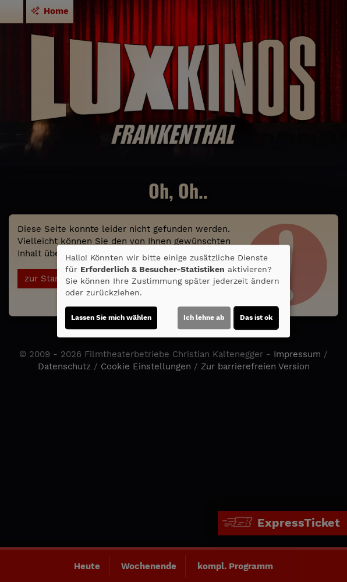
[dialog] (173, 291)
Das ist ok (256, 317)
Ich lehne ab (204, 317)
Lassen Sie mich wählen (111, 317)
